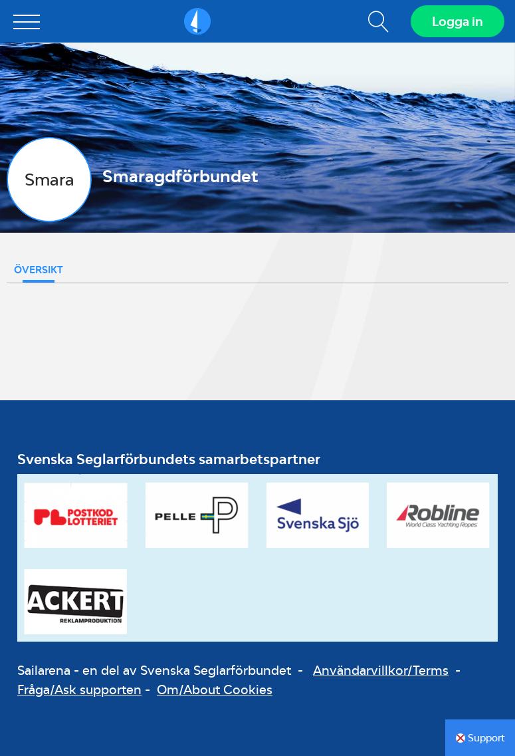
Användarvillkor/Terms (381, 670)
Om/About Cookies (214, 689)
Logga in (457, 21)
